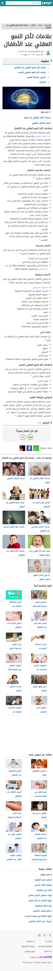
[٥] (20, 253)
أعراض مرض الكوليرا (43, 880)
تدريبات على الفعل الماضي (40, 921)
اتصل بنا (49, 941)
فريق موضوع (30, 951)
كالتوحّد (30, 388)
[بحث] (39, 3)
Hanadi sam (23, 51)
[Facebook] (50, 935)
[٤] (39, 239)
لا (23, 437)
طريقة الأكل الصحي (43, 885)
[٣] (35, 177)
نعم (30, 437)
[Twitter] (44, 935)
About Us (48, 951)
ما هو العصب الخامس (42, 911)
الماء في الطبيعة (44, 890)
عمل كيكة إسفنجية (43, 906)
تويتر (22, 448)
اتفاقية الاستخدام (45, 946)
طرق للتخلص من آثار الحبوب (40, 900)
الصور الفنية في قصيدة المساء (38, 916)
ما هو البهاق (46, 875)
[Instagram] (39, 935)
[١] (31, 153)
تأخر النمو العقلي (43, 136)
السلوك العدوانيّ (40, 287)
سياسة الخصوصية (28, 946)
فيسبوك (29, 448)
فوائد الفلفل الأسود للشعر (40, 895)
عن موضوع (31, 941)
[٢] (34, 164)
